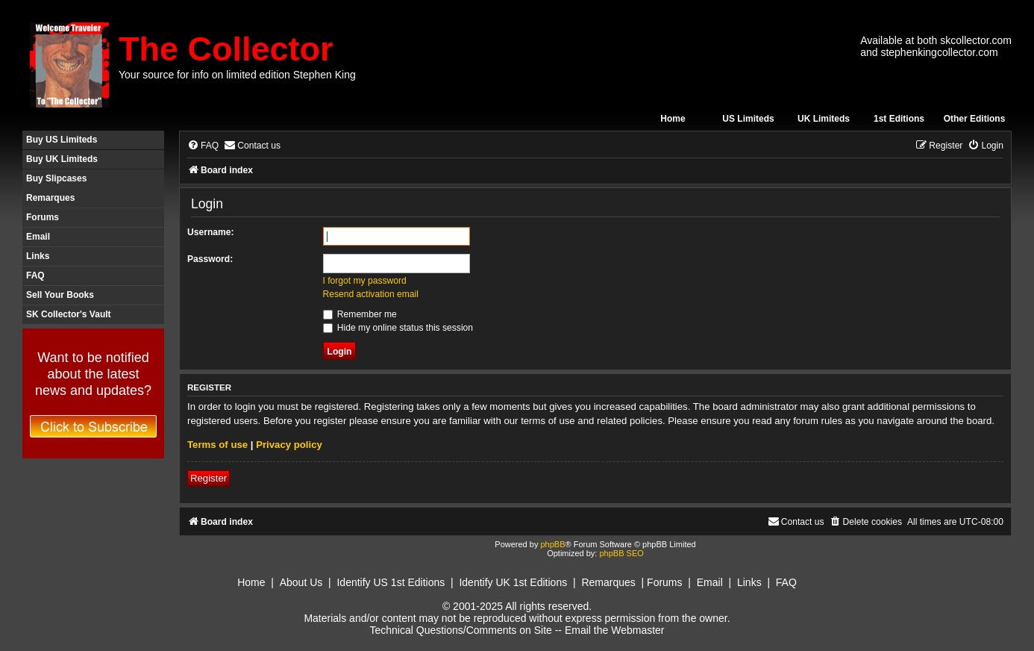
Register (208, 478)
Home (672, 118)
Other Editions (975, 118)
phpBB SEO (621, 553)
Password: (210, 259)
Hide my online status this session (398, 328)
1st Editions (899, 118)
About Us (301, 582)
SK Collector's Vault (68, 314)
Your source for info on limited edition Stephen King (237, 75)
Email (38, 236)
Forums (42, 217)
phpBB (552, 544)
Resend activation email (371, 294)
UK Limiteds (824, 118)
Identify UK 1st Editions (513, 582)
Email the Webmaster (615, 630)
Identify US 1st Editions (390, 582)
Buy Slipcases (56, 178)
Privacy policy (289, 444)
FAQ (35, 275)
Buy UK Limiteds (62, 159)
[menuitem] (203, 146)
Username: (210, 232)
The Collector (226, 49)
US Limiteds (748, 118)
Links (37, 256)
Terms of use (217, 444)
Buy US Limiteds (61, 139)
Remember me (360, 314)
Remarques (50, 198)
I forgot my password (365, 280)
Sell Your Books (60, 295)
